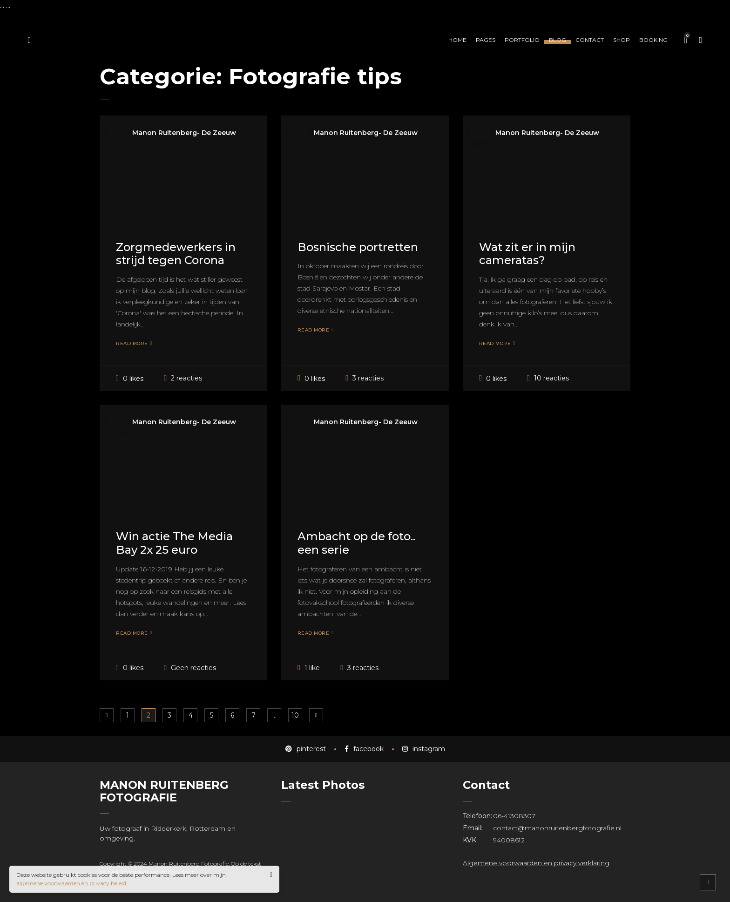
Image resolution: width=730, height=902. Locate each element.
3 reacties (368, 378)
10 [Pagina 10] (295, 715)
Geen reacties (193, 668)
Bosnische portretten (357, 247)
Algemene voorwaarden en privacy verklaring (536, 863)
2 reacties (186, 378)
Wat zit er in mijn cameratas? (527, 253)
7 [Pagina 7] (253, 715)
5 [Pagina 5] (211, 715)
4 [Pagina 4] (191, 715)
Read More (132, 343)
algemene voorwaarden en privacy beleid (71, 883)
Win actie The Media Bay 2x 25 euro (174, 542)
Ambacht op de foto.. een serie (356, 542)
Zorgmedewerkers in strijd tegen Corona (176, 253)
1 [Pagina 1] (127, 715)
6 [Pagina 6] (232, 715)
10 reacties (551, 378)
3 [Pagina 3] (169, 715)
